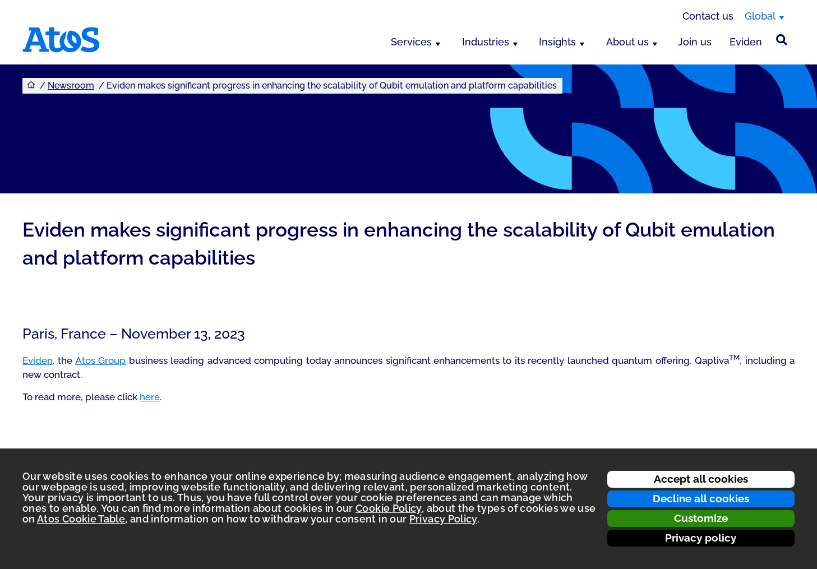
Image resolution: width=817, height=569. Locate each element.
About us (627, 42)
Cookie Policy (389, 508)
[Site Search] (782, 40)
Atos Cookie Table (81, 519)
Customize (701, 518)
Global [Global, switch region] (760, 16)
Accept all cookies (701, 479)
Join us (695, 42)
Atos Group (100, 360)
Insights (557, 42)
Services (411, 42)
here (150, 397)
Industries (485, 42)
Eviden (746, 42)
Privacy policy (700, 537)
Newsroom (71, 85)
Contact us (707, 16)
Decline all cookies (701, 498)
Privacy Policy (443, 519)
